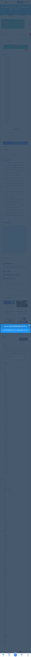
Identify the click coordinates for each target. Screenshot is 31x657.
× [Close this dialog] (29, 325)
